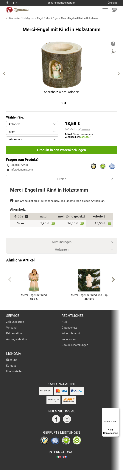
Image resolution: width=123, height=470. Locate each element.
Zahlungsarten (15, 322)
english (65, 457)
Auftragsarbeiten (16, 339)
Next (118, 73)
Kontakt (11, 365)
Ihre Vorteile (13, 371)
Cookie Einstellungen (75, 345)
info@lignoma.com (15, 3)
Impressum (69, 339)
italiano (59, 457)
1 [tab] (62, 103)
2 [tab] (65, 103)
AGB (64, 322)
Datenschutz (69, 327)
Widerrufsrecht (71, 333)
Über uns (112, 2)
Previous (4, 73)
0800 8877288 (8, 3)
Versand (85, 129)
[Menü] (117, 410)
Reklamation (14, 333)
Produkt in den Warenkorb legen (61, 150)
